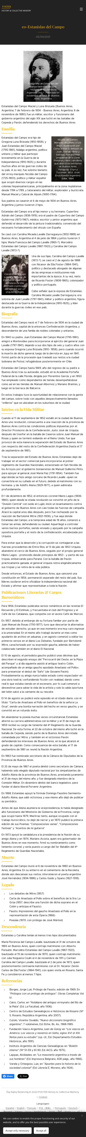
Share (8, 1076)
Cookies (43, 1097)
